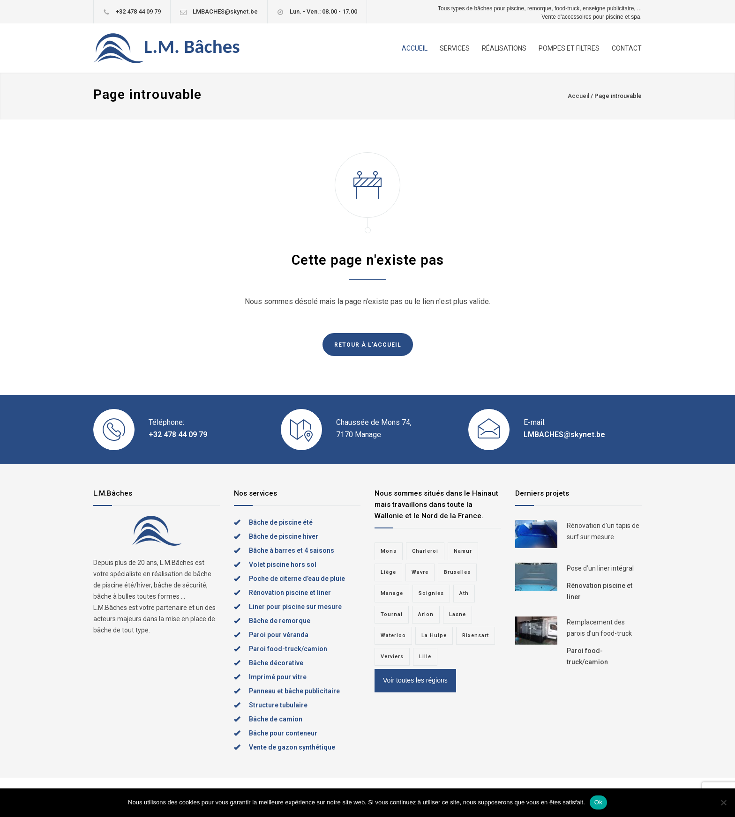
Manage (392, 593)
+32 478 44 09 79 (138, 11)
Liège (388, 572)
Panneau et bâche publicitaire (294, 691)
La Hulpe (434, 635)
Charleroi (425, 551)
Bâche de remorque (279, 620)
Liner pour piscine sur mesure (295, 606)
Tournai (392, 614)
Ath (464, 593)
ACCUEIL (415, 48)
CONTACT (627, 48)
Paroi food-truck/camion (288, 649)
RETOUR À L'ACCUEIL (367, 345)
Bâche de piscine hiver (283, 536)
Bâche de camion (275, 719)
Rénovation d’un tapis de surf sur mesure (603, 531)
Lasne (457, 614)
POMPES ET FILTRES (569, 48)
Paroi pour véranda (278, 635)
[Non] (723, 802)
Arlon (426, 614)
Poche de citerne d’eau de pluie (297, 578)
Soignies (431, 593)
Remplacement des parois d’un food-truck (599, 627)
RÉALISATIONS (504, 48)
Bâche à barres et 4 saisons (291, 550)
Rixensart (475, 635)
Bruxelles (457, 572)
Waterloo (393, 635)
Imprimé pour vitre (278, 677)
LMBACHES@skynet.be (225, 11)
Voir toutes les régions (415, 680)
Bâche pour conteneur (283, 733)
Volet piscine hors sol (282, 564)
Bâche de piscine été (281, 522)
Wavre (420, 572)
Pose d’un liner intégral (600, 568)
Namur (463, 551)
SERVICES (455, 48)
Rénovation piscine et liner (290, 592)
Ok (598, 802)
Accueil (578, 95)
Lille (425, 657)
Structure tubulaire (278, 705)
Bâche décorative (276, 663)
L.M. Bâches (192, 46)
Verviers (392, 657)
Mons (389, 551)
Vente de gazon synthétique (292, 747)
